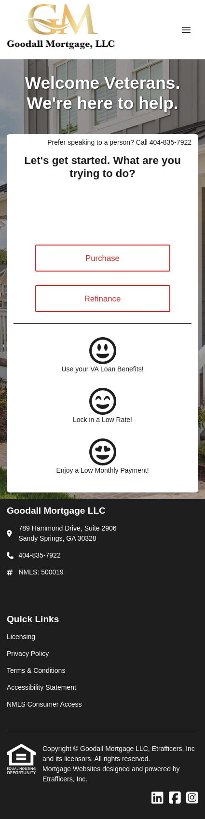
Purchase (102, 258)
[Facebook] (175, 798)
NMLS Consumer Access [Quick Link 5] (44, 704)
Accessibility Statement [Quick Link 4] (41, 687)
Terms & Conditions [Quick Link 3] (36, 670)
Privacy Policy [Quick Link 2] (28, 653)
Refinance (102, 298)
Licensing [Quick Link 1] (21, 637)
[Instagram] (192, 798)
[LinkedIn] (157, 798)
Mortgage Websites (72, 769)
